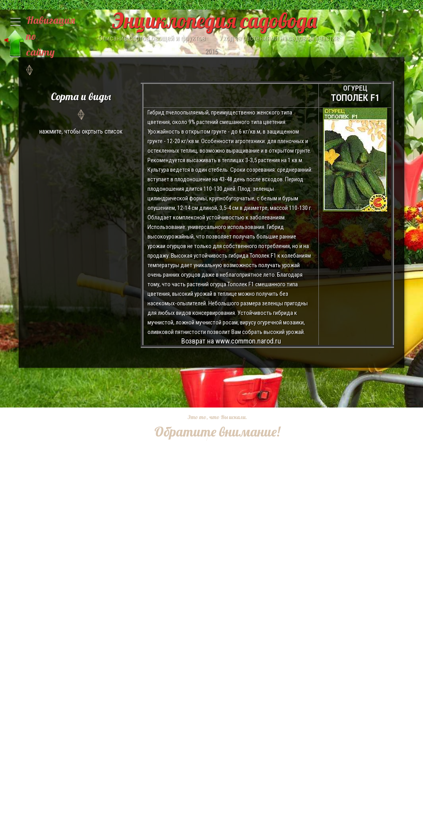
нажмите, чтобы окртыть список (81, 112)
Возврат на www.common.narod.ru (231, 341)
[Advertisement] (211, 490)
